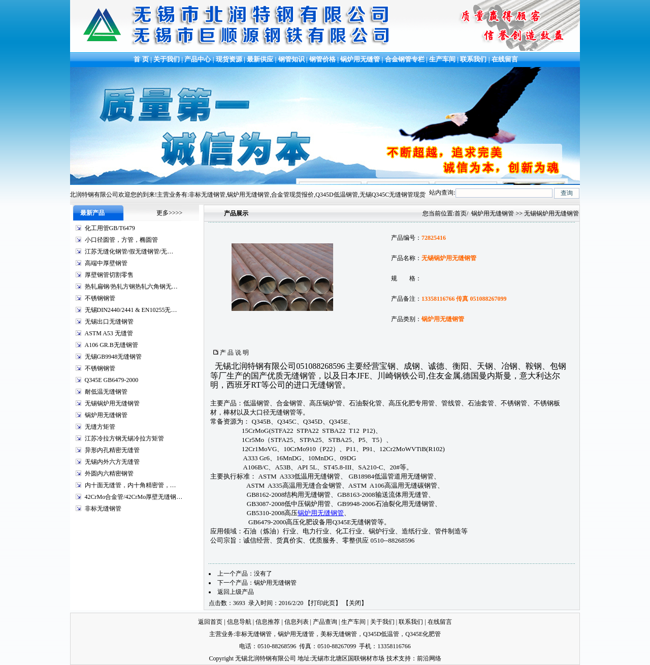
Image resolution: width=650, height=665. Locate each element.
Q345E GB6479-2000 (112, 380)
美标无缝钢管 (338, 634)
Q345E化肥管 (423, 634)
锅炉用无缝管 (360, 59)
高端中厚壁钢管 (106, 263)
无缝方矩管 (100, 426)
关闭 (355, 603)
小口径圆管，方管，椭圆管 (121, 239)
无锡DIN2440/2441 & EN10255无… (131, 309)
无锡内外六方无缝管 (112, 461)
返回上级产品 (235, 591)
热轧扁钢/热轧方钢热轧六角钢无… (131, 286)
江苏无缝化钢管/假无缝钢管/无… (129, 251)
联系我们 (473, 59)
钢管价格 (322, 59)
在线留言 (505, 59)
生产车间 (443, 59)
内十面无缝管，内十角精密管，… (130, 485)
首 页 (140, 59)
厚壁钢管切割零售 (109, 274)
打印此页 (323, 603)
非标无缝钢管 (103, 508)
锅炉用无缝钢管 (106, 415)
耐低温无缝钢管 (106, 391)
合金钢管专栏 (405, 59)
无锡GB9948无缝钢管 (113, 356)
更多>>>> (169, 212)
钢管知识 (291, 59)
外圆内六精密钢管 (109, 473)
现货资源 (229, 59)
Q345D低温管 (381, 634)
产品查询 (325, 621)
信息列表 (296, 621)
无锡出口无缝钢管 (109, 321)
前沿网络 (429, 658)
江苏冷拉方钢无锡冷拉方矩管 (124, 438)
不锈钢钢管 (100, 298)
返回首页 (210, 621)
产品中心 (197, 59)
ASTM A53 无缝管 (109, 333)
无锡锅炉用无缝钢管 (112, 403)
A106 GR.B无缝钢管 (111, 345)
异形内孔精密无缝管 (112, 450)
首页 (460, 213)
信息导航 (239, 621)
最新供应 (261, 59)
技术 (392, 658)
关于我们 (166, 59)
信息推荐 (267, 621)
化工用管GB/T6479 (110, 228)
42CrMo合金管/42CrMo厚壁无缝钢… (134, 496)
